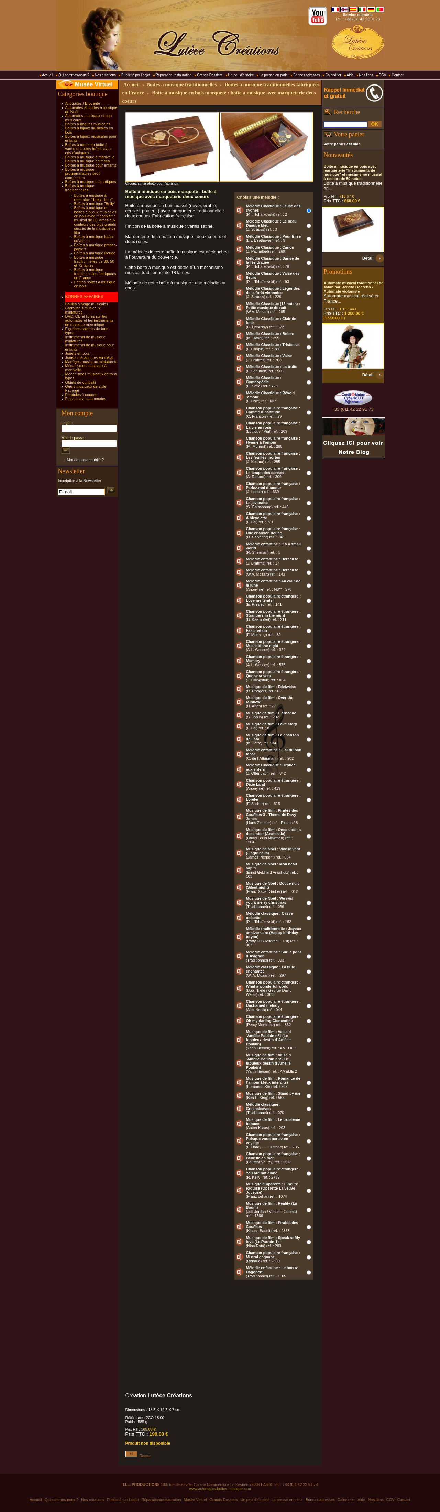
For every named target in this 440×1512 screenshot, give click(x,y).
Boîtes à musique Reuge (95, 253)
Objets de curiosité (81, 382)
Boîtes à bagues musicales (87, 124)
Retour (138, 1456)
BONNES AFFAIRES (84, 296)
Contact (397, 75)
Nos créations (105, 75)
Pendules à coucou (81, 395)
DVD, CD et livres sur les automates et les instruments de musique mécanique (89, 320)
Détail (368, 258)
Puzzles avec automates (85, 399)
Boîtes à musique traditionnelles (80, 188)
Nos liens (366, 75)
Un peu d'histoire (241, 75)
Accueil (47, 75)
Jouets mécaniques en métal (89, 357)
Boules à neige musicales (86, 304)
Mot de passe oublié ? (85, 460)
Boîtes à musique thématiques (90, 182)
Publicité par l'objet (135, 75)
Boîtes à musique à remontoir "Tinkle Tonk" (93, 197)
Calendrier (333, 75)
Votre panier (349, 134)
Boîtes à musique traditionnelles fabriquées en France (95, 274)
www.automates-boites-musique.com (220, 1489)
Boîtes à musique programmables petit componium (82, 173)
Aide (350, 75)
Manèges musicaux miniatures (91, 362)
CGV (382, 75)
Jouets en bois (77, 353)
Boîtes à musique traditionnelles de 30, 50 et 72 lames (94, 261)
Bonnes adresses (306, 75)
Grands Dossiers (209, 75)
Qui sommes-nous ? (73, 75)
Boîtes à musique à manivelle (90, 157)
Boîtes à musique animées (87, 161)
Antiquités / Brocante (82, 103)
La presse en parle (273, 75)
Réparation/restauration (174, 75)
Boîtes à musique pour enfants (91, 165)
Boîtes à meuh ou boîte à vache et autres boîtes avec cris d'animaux (88, 149)
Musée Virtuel (94, 84)
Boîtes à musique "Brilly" (95, 204)
